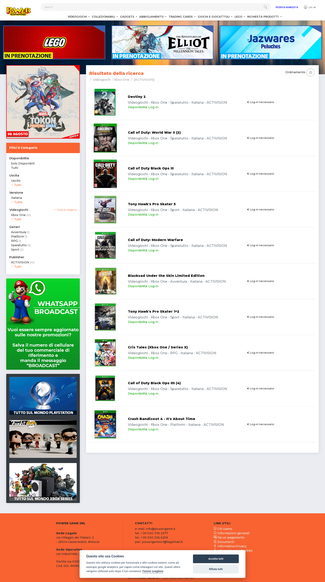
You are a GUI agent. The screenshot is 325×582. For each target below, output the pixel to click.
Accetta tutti (215, 558)
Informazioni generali (231, 533)
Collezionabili (104, 16)
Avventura (18, 232)
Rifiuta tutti (216, 569)
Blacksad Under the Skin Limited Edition (166, 276)
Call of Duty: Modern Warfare (155, 240)
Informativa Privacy (230, 546)
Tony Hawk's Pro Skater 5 (152, 204)
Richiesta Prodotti (263, 16)
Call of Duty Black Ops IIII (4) (154, 383)
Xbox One (18, 215)
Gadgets (127, 16)
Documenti (224, 542)
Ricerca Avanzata (287, 7)
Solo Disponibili (23, 163)
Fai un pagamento (229, 537)
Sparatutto (19, 245)
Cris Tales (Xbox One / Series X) (158, 347)
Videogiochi (78, 16)
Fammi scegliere (152, 571)
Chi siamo (223, 529)
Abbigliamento (151, 16)
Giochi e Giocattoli (214, 16)
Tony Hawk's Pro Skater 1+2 (153, 311)
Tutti (14, 168)
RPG (14, 241)
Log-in (309, 7)
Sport (15, 249)
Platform (17, 236)
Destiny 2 (137, 97)
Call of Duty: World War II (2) (154, 132)
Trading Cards (181, 16)
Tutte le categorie (65, 209)
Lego (239, 16)
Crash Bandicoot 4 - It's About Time (161, 419)
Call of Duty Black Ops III (151, 168)
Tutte (16, 202)
